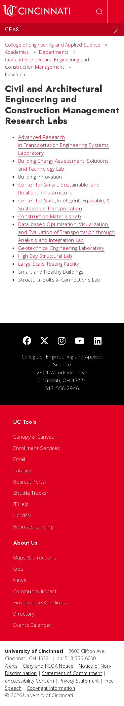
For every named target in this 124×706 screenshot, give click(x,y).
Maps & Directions (34, 557)
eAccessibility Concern (29, 681)
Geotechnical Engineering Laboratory (61, 248)
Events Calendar (32, 625)
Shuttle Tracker (31, 492)
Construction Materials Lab (49, 216)
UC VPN (22, 515)
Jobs (18, 568)
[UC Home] (36, 11)
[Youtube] (80, 341)
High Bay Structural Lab (45, 255)
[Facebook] (26, 341)
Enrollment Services (36, 448)
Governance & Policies (39, 602)
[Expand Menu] (116, 29)
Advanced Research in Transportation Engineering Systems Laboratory (63, 145)
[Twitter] (44, 341)
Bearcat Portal (29, 481)
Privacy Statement (79, 681)
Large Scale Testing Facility (49, 263)
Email (19, 459)
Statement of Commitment (72, 673)
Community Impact (35, 591)
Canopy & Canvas (33, 436)
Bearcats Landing (33, 526)
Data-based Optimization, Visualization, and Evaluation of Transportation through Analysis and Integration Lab (66, 232)
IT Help (21, 504)
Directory (24, 613)
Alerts (11, 666)
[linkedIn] (98, 341)
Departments (53, 52)
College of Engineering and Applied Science (53, 45)
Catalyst (22, 470)
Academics (17, 52)
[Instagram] (61, 341)
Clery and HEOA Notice (48, 666)
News (19, 580)
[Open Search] (99, 11)
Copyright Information (51, 688)
